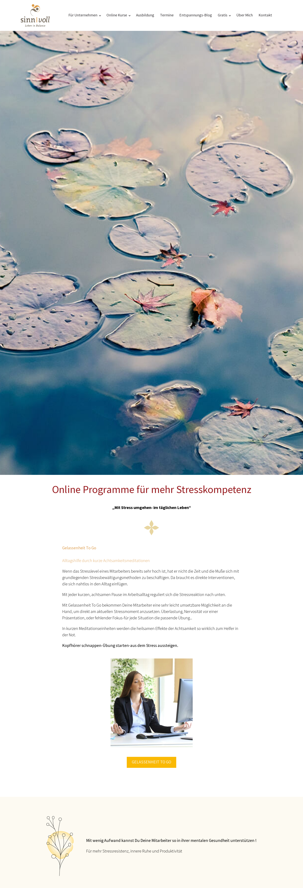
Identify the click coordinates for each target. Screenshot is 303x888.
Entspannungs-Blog (195, 15)
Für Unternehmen (82, 15)
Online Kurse (116, 15)
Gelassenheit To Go (151, 762)
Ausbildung (145, 15)
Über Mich (244, 15)
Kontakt (265, 15)
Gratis (222, 15)
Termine (167, 15)
